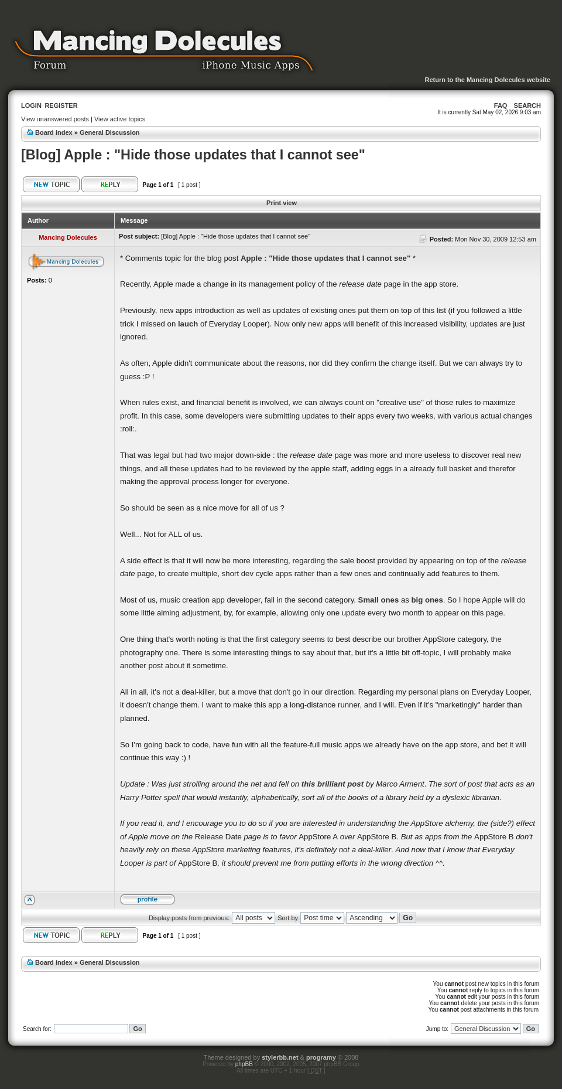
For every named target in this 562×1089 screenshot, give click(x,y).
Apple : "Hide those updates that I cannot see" (325, 258)
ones (390, 599)
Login (31, 105)
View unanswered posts (55, 118)
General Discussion (110, 132)
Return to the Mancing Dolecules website (487, 79)
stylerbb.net (280, 1057)
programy (321, 1057)
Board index (54, 132)
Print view (281, 202)
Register (60, 105)
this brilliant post (332, 784)
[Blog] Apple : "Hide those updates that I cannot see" (193, 154)
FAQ (501, 105)
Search (527, 105)
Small (368, 599)
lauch (188, 323)
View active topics (119, 118)
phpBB (244, 1064)
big (417, 599)
